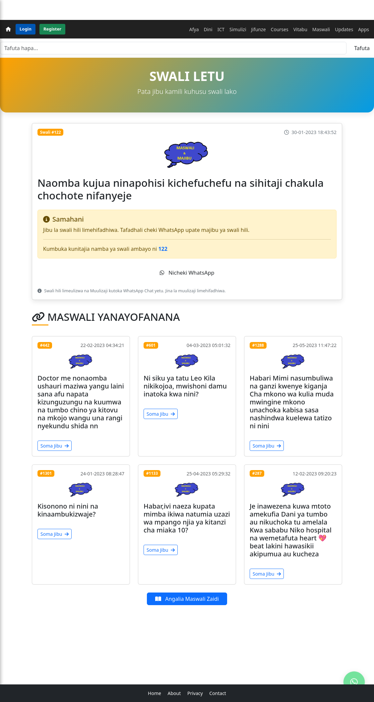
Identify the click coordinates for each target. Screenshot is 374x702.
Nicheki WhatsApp (187, 272)
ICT (221, 29)
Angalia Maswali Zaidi (187, 598)
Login (25, 29)
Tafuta (362, 48)
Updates (344, 29)
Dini (208, 29)
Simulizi (237, 29)
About (174, 693)
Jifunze (258, 29)
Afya (194, 29)
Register (52, 29)
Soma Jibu (54, 446)
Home (154, 693)
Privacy (195, 693)
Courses (279, 29)
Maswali (321, 29)
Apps (363, 29)
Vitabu (300, 29)
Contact (217, 693)
